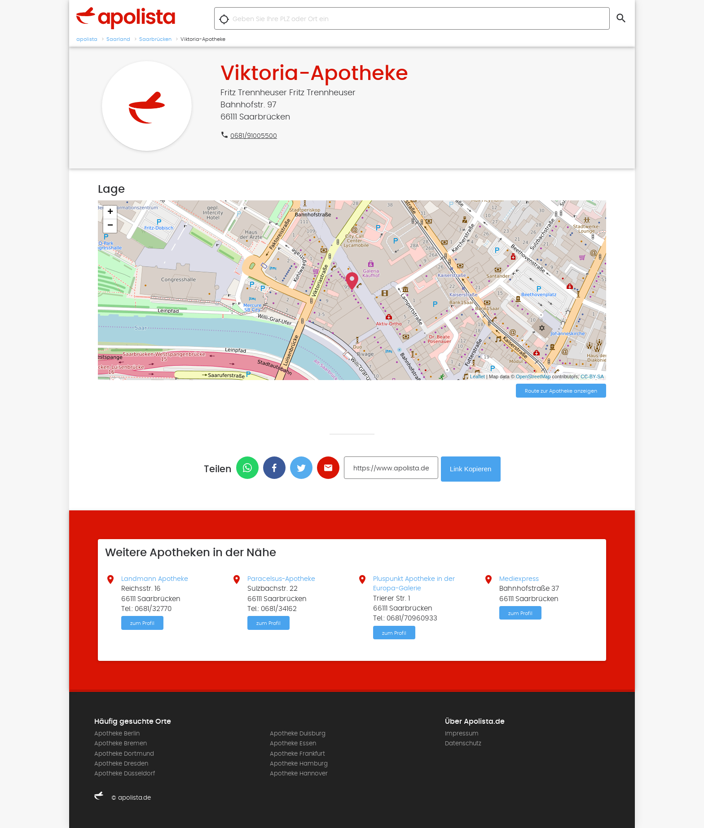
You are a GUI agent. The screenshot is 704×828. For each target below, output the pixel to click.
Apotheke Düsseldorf (124, 774)
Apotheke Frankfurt (297, 754)
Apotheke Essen (293, 743)
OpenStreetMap (533, 376)
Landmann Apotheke (156, 577)
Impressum (462, 734)
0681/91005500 (254, 135)
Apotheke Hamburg (299, 764)
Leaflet (477, 376)
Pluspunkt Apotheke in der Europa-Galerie (416, 582)
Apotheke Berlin (117, 734)
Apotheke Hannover (299, 774)
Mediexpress (520, 577)
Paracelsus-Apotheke (283, 577)
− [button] (110, 226)
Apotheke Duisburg (298, 734)
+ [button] (110, 212)
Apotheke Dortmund (124, 754)
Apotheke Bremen (120, 743)
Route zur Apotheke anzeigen (561, 391)
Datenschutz (463, 743)
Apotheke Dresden (121, 764)
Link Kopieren (472, 468)
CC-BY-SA (592, 376)
